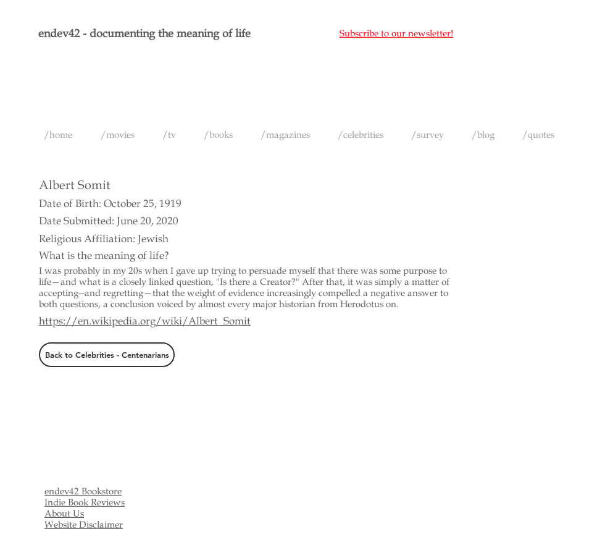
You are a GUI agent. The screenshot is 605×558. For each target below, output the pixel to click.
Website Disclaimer (83, 524)
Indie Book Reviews (84, 502)
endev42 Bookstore (83, 491)
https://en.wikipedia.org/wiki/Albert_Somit (145, 321)
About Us (64, 513)
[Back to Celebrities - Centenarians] (107, 354)
